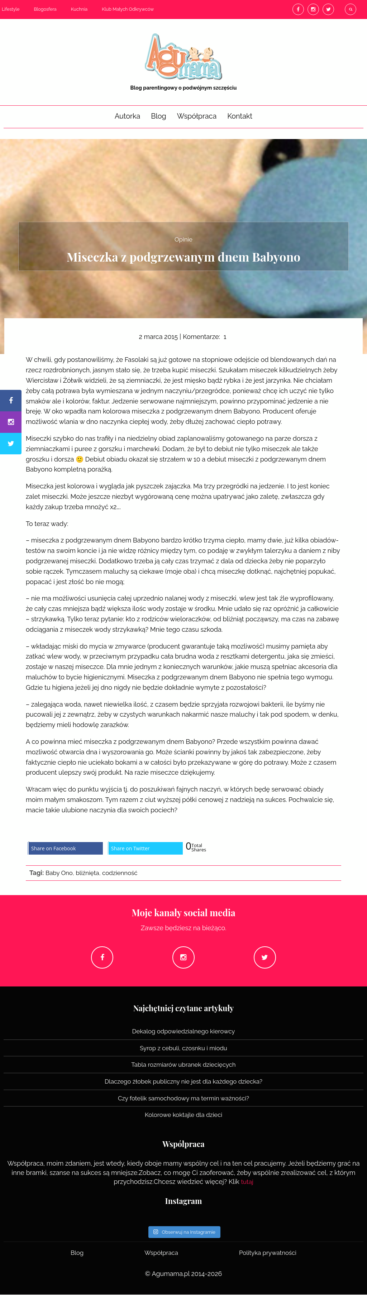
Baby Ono (60, 873)
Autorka (127, 116)
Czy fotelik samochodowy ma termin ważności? (183, 1104)
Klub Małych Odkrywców (128, 9)
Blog (158, 116)
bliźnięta (90, 873)
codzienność (124, 873)
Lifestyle (10, 9)
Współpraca (196, 116)
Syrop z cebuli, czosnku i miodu (183, 1054)
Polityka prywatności (266, 1258)
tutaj (247, 1187)
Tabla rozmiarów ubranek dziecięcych (183, 1070)
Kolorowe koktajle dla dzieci (183, 1120)
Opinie (183, 239)
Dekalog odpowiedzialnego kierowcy (184, 1037)
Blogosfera (45, 9)
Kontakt (239, 116)
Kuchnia (79, 9)
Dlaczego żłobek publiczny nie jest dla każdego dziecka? (183, 1087)
